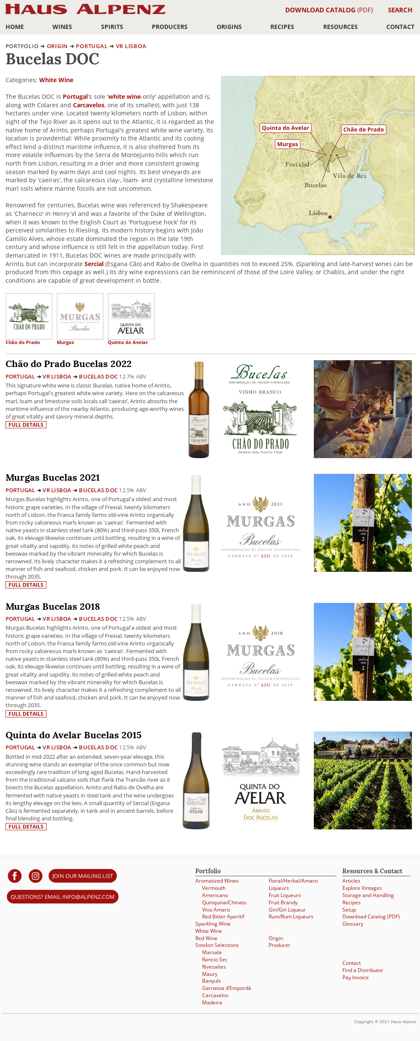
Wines (62, 27)
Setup (349, 909)
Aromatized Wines (217, 880)
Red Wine (206, 938)
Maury (209, 974)
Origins (229, 27)
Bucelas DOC (98, 376)
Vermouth (214, 888)
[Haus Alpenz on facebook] (15, 875)
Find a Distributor (362, 970)
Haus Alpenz (85, 14)
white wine (124, 96)
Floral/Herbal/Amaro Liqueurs (293, 884)
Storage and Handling (368, 895)
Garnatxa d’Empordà (226, 988)
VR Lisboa (131, 46)
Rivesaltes (214, 966)
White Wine (56, 80)
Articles (351, 880)
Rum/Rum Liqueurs (291, 916)
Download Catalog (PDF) (371, 916)
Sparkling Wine (213, 923)
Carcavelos (88, 105)
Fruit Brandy (283, 902)
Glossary (352, 923)
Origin (276, 938)
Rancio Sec (215, 959)
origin (57, 46)
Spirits (112, 27)
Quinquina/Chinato (224, 902)
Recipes (282, 27)
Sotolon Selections (217, 945)
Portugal (91, 46)
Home (15, 27)
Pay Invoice (355, 977)
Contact (400, 27)
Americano (215, 895)
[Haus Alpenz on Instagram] (35, 875)
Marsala (212, 952)
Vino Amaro (216, 909)
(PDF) (329, 10)
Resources (340, 27)
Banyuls (211, 980)
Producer (279, 945)
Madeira (212, 1002)
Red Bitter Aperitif (223, 916)
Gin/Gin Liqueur (287, 909)
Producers (170, 27)
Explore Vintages (362, 888)
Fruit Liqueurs (285, 895)
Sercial (94, 264)
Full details (26, 424)
